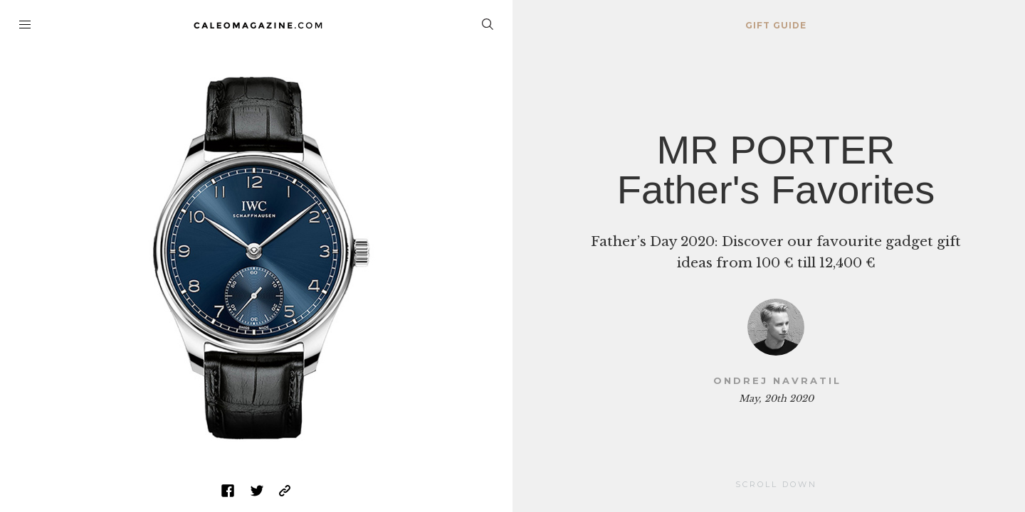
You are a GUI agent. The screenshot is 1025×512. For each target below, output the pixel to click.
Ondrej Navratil (777, 380)
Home (257, 25)
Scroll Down (776, 484)
